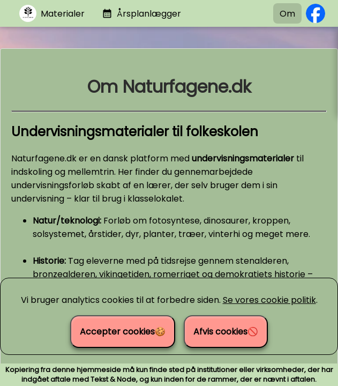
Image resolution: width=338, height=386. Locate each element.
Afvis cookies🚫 (225, 331)
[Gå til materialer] (52, 14)
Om (287, 14)
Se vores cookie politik (269, 300)
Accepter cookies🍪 (123, 331)
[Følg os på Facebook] (315, 13)
